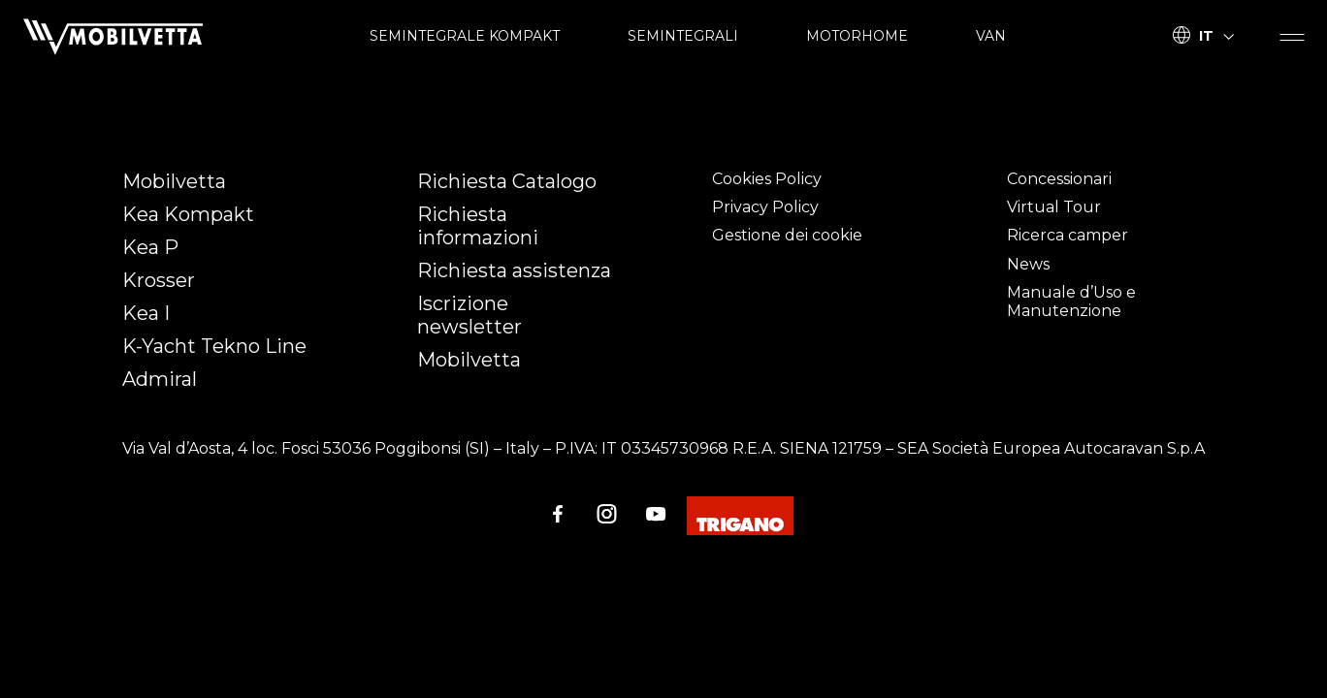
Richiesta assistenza (514, 270)
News (1028, 264)
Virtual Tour (1054, 207)
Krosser (158, 280)
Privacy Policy (765, 207)
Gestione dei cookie (787, 235)
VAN (991, 36)
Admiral (159, 379)
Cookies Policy (767, 179)
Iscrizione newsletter (469, 315)
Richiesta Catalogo (507, 181)
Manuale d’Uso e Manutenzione (1071, 301)
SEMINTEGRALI (683, 36)
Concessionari (1059, 179)
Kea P (150, 247)
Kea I (146, 313)
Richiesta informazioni (477, 226)
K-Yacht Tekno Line (214, 346)
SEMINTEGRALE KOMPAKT (465, 36)
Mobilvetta (174, 181)
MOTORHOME (857, 36)
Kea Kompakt (188, 214)
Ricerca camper (1067, 235)
